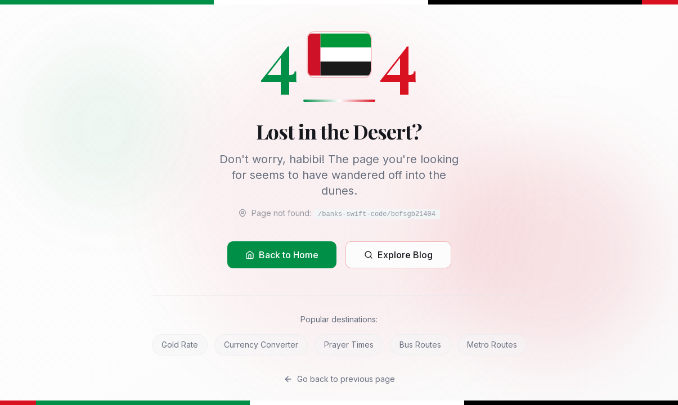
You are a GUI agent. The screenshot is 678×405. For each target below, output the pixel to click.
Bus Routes (420, 344)
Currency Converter (261, 344)
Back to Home (281, 254)
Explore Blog (398, 254)
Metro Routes (492, 344)
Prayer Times (349, 344)
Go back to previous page (339, 379)
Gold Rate (179, 344)
